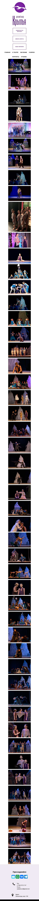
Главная (7, 52)
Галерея (32, 52)
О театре (15, 52)
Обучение (23, 52)
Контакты (15, 56)
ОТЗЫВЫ (24, 56)
